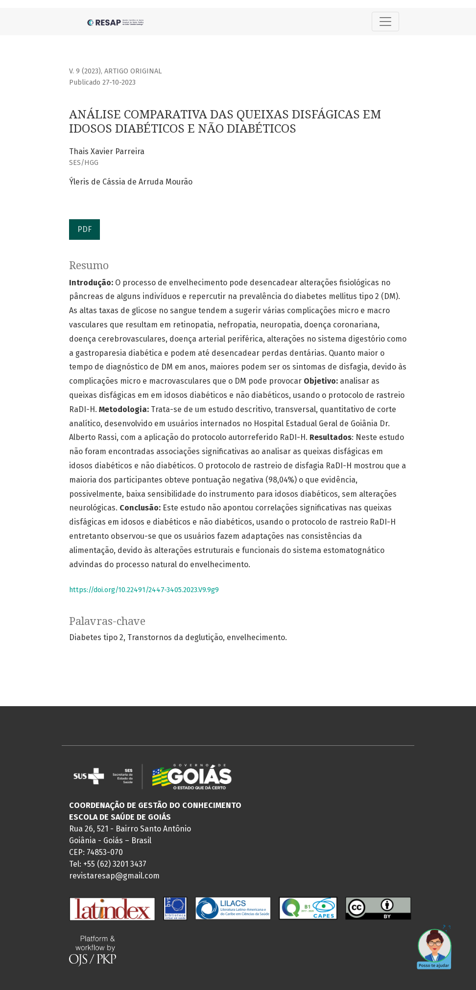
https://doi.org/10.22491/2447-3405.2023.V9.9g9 (144, 590)
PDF (84, 229)
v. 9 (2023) (85, 71)
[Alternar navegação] (385, 21)
